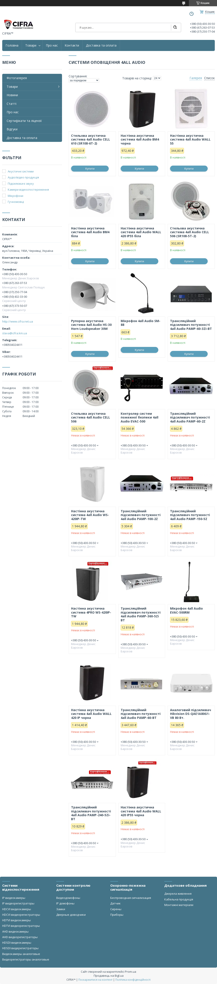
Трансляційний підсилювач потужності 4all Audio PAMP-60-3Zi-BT (191, 325)
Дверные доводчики (71, 915)
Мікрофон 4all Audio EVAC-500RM (186, 610)
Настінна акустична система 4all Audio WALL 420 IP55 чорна (141, 811)
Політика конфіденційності (133, 980)
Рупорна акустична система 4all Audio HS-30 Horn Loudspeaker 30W (91, 325)
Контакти (72, 45)
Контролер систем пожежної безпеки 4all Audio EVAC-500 (139, 417)
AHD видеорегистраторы (20, 937)
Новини (12, 95)
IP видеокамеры (13, 898)
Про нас (52, 45)
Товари (30, 45)
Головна (12, 45)
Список (209, 78)
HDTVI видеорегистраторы (21, 926)
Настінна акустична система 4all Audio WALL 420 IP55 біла (141, 232)
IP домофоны (65, 903)
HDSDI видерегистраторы (20, 948)
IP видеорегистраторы (18, 903)
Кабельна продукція (178, 899)
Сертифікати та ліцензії (24, 121)
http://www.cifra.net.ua (17, 321)
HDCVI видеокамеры (16, 909)
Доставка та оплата (101, 45)
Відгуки (12, 129)
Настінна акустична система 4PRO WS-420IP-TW (91, 612)
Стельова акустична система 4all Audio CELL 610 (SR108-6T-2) (90, 139)
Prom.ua (130, 972)
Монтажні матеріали (178, 905)
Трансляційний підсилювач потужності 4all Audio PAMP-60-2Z (190, 417)
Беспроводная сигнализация (130, 898)
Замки (60, 909)
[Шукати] (175, 27)
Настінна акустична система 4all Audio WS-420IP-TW (90, 515)
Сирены (115, 909)
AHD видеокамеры (15, 931)
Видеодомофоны (68, 898)
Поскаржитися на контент (95, 980)
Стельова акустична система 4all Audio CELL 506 (90, 417)
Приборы (116, 915)
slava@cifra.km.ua (14, 333)
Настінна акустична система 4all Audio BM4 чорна (140, 139)
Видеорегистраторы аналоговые (25, 959)
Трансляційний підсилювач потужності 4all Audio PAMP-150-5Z (190, 515)
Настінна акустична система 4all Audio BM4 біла (90, 232)
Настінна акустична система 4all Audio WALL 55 (190, 139)
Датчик (115, 903)
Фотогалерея (17, 78)
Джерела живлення (178, 894)
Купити (90, 168)
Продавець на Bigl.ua (109, 976)
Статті (11, 104)
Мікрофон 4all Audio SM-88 (140, 323)
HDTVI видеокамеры (16, 920)
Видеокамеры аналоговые (21, 954)
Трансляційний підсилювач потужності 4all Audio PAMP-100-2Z (141, 515)
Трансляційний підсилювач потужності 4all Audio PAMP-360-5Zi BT (141, 614)
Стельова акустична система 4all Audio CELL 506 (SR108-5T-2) (189, 232)
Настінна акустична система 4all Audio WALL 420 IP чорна (91, 714)
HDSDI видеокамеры (16, 943)
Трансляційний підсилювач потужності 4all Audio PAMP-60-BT (141, 714)
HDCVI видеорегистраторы (21, 915)
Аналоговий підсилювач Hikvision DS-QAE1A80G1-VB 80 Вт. (190, 714)
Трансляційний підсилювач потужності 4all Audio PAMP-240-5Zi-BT (91, 813)
